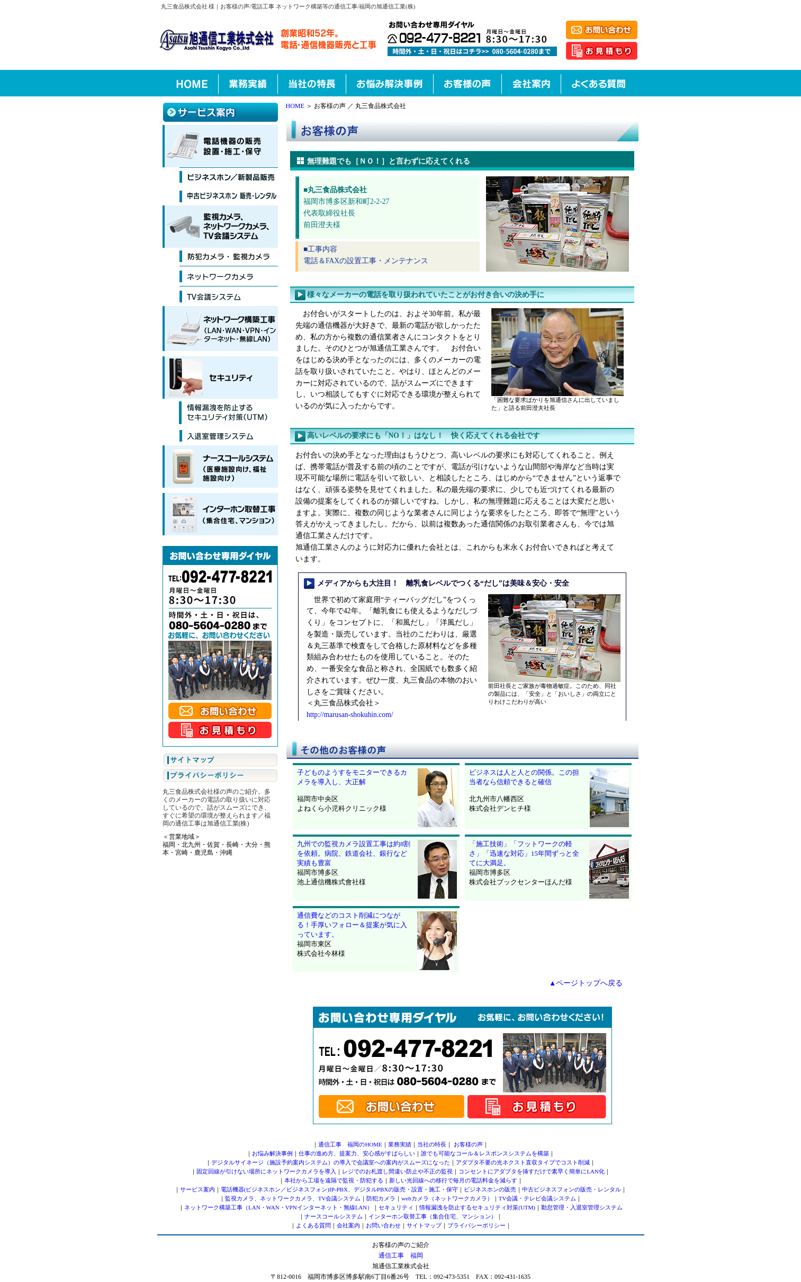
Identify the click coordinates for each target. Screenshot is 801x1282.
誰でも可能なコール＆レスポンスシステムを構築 (485, 1153)
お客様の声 (468, 1144)
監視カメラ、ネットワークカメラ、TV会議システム (293, 1198)
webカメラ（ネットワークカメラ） (446, 1198)
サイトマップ (424, 1225)
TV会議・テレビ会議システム (538, 1198)
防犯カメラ (380, 1198)
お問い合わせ (383, 1225)
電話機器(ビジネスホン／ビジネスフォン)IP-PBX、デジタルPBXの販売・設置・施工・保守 (339, 1189)
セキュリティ (396, 1207)
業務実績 (399, 1144)
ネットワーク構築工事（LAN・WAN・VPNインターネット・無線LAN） (278, 1207)
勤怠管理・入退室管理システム (582, 1207)
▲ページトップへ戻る (586, 983)
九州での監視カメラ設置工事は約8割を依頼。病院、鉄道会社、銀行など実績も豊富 (353, 853)
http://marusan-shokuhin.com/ (350, 715)
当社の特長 (431, 1144)
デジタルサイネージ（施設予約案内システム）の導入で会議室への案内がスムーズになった (330, 1162)
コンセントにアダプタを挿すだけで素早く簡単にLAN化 (531, 1171)
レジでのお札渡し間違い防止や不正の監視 (397, 1171)
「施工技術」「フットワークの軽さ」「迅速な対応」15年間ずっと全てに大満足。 (524, 853)
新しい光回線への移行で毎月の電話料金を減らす (453, 1180)
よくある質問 (313, 1225)
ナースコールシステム (333, 1216)
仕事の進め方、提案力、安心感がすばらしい (357, 1153)
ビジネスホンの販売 (490, 1189)
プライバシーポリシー (476, 1225)
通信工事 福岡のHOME (350, 1144)
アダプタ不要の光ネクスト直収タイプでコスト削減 (523, 1162)
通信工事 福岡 (401, 1255)
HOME (295, 106)
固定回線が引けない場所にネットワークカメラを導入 (266, 1171)
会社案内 (348, 1225)
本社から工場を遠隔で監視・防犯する (333, 1180)
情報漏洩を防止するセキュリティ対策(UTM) (477, 1207)
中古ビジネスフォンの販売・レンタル (571, 1189)
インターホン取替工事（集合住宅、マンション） (432, 1216)
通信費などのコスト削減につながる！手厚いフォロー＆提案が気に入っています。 (352, 925)
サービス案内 (197, 1189)
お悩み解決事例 (272, 1153)
